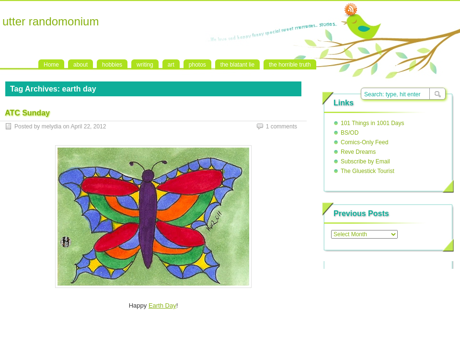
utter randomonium (50, 21)
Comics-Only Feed (364, 142)
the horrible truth (289, 64)
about (80, 64)
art (171, 64)
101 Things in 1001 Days (372, 123)
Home (51, 64)
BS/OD (349, 132)
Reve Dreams (358, 152)
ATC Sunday (27, 113)
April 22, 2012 (88, 126)
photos (197, 64)
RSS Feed (350, 10)
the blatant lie (237, 64)
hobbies (112, 64)
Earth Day (162, 305)
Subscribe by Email (365, 161)
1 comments (281, 126)
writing (145, 64)
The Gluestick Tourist (367, 171)
